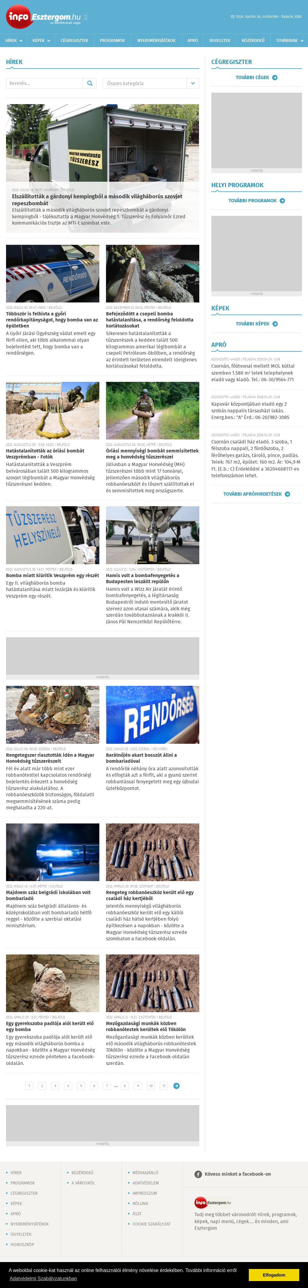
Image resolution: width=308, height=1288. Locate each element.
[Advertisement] (102, 655)
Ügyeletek (219, 40)
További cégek (252, 77)
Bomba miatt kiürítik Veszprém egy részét (52, 576)
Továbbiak (287, 40)
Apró (193, 40)
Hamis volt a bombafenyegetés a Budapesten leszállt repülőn (142, 579)
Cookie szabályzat (152, 1224)
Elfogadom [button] (274, 1275)
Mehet (90, 83)
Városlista (85, 17)
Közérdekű (253, 40)
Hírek (11, 40)
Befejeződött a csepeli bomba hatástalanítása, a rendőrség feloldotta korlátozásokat (150, 320)
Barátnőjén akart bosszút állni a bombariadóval (141, 758)
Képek (39, 40)
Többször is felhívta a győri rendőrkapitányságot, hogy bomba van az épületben (52, 320)
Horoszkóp (22, 1245)
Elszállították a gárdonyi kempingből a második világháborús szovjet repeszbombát (97, 200)
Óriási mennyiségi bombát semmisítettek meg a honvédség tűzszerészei (152, 454)
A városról (83, 1183)
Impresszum (145, 1193)
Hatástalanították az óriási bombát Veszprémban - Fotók (45, 454)
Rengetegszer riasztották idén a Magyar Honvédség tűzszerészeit (50, 758)
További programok (253, 200)
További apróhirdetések (252, 494)
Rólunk (140, 1203)
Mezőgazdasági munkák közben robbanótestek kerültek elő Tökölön (146, 1027)
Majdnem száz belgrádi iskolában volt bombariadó (48, 896)
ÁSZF (137, 1214)
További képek (252, 324)
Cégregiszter (74, 40)
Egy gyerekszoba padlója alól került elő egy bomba (50, 1027)
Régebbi (176, 1086)
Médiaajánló (146, 1173)
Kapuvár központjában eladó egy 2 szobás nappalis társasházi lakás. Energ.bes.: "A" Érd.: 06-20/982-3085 (250, 411)
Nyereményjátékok (156, 40)
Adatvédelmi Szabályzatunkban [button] (43, 1278)
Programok (112, 40)
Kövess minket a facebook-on (238, 1174)
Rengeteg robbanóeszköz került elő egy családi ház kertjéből (150, 896)
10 (151, 1086)
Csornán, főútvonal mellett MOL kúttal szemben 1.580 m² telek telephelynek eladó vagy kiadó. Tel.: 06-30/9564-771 (253, 373)
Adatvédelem (146, 1183)
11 (163, 1086)
